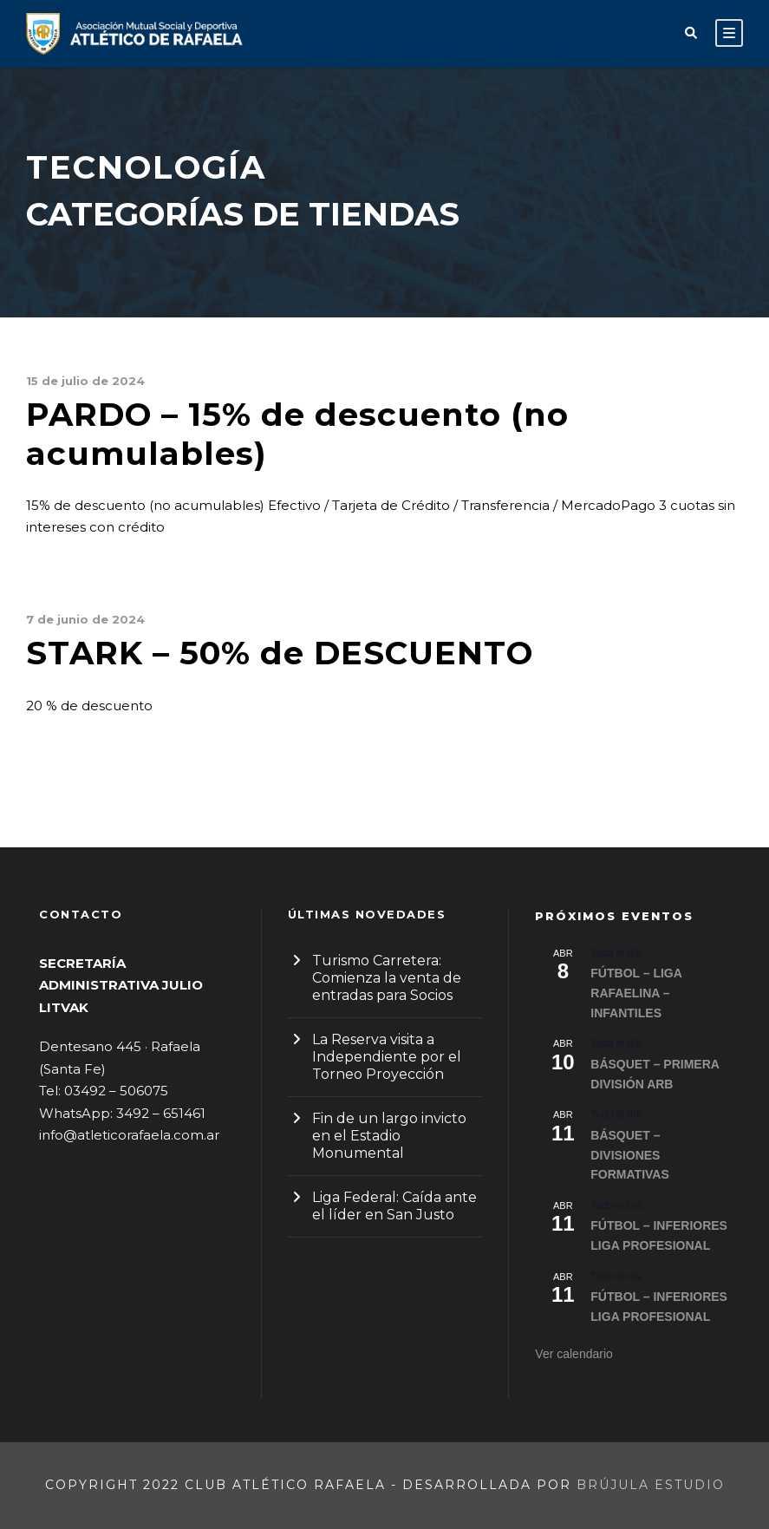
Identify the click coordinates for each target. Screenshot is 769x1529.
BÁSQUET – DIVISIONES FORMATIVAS (629, 1154)
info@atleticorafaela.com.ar (129, 1135)
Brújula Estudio (651, 1485)
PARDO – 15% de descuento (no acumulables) (297, 433)
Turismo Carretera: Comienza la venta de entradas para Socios (386, 977)
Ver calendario (574, 1354)
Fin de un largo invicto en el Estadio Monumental (389, 1135)
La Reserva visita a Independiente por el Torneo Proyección (386, 1056)
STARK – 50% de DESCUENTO (279, 652)
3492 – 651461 (160, 1113)
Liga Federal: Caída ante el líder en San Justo (394, 1206)
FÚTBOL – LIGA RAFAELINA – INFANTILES (636, 992)
